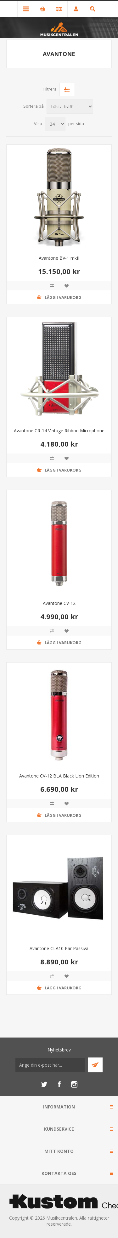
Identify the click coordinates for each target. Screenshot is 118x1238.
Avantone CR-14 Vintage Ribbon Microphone (59, 431)
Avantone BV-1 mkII (59, 258)
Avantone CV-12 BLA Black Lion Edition (59, 776)
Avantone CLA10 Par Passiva (59, 948)
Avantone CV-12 (59, 603)
